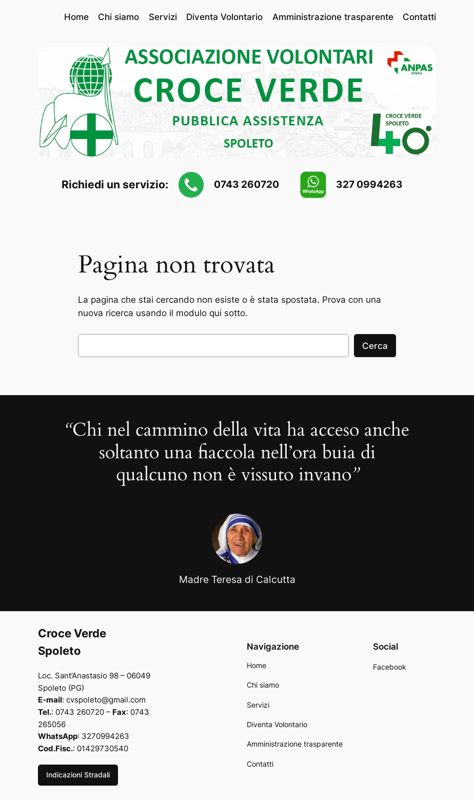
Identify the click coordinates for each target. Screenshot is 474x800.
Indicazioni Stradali (78, 774)
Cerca (375, 346)
